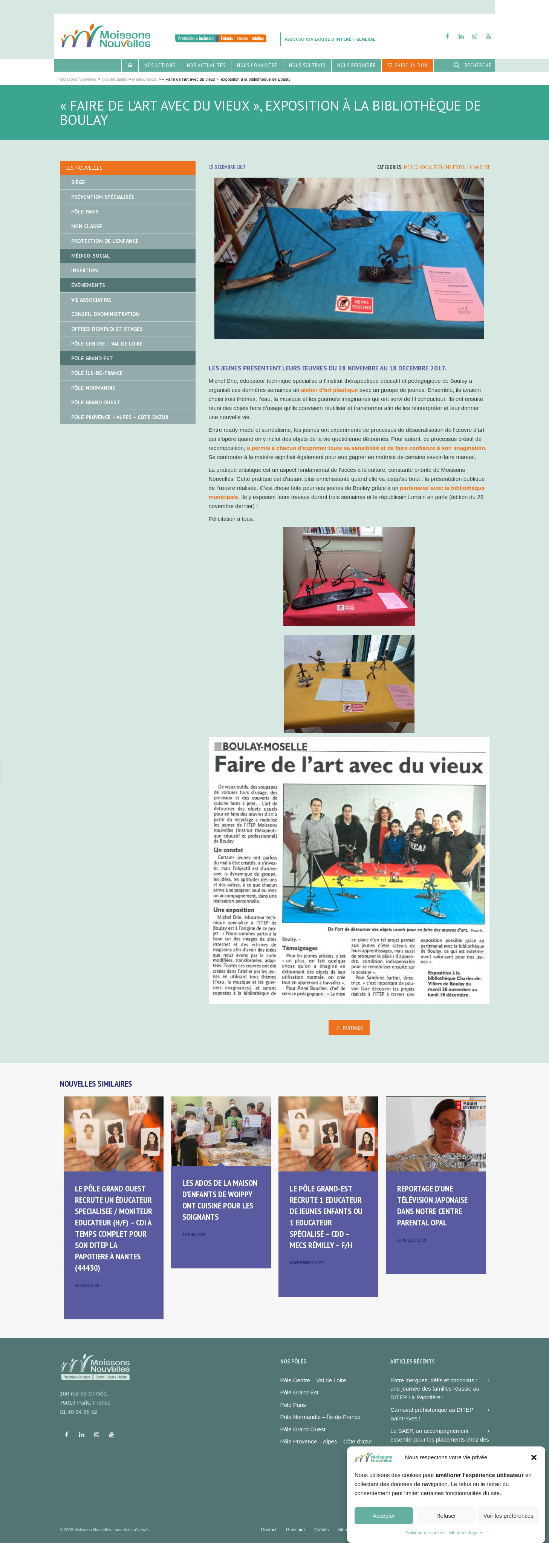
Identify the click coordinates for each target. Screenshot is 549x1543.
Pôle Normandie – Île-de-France (320, 1417)
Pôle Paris (85, 211)
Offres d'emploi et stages (107, 328)
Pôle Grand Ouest (95, 402)
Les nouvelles (84, 167)
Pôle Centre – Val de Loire (107, 343)
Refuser (446, 1526)
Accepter (384, 1526)
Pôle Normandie (93, 387)
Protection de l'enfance (105, 241)
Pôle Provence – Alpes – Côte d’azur (326, 1441)
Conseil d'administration (105, 314)
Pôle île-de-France (97, 373)
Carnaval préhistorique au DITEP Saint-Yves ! (431, 1414)
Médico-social (418, 167)
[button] (534, 1467)
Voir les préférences (508, 1526)
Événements (446, 167)
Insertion (84, 270)
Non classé (86, 226)
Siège (78, 182)
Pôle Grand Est (474, 167)
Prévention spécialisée (103, 196)
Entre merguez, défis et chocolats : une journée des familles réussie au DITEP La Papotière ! (434, 1388)
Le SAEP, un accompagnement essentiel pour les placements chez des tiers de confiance (439, 1439)
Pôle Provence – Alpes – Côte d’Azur (119, 417)
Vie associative (91, 299)
